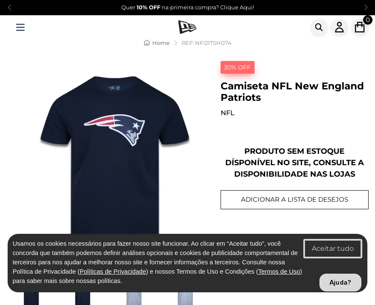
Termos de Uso (279, 271)
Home (157, 42)
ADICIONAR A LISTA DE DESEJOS (294, 199)
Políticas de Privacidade (113, 271)
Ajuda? (340, 282)
